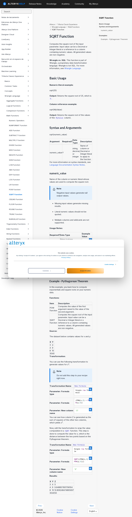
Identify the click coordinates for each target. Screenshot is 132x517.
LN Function (14, 185)
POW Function (14, 190)
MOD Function (14, 150)
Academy (66, 4)
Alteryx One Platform (15, 30)
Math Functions (17, 116)
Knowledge (51, 4)
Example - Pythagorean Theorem (114, 39)
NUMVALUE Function (17, 219)
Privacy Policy (66, 257)
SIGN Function (14, 160)
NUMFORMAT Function (18, 125)
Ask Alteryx (15, 54)
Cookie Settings (109, 264)
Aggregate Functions (17, 101)
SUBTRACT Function (17, 135)
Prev (40, 506)
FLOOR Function (15, 204)
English (93, 511)
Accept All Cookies (85, 270)
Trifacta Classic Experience (15, 76)
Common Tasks (17, 86)
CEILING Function (16, 199)
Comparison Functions (17, 111)
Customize (47, 270)
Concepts (17, 91)
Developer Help (15, 278)
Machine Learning (15, 71)
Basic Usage (104, 24)
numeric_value (107, 30)
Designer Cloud (15, 34)
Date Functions (17, 229)
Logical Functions (17, 106)
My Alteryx (93, 4)
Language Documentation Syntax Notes (67, 165)
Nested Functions (17, 239)
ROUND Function (15, 209)
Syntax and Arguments (109, 27)
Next (92, 506)
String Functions (17, 234)
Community (79, 4)
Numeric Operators (16, 120)
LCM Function (14, 165)
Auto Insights (15, 44)
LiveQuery (15, 39)
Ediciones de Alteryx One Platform (15, 23)
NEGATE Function (16, 155)
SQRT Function (15, 194)
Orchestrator (15, 66)
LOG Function (14, 180)
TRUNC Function (15, 214)
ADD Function (14, 130)
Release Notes (35, 4)
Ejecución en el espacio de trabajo (15, 60)
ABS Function (14, 170)
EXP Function (14, 175)
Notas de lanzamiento (15, 17)
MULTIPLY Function (16, 140)
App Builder (15, 49)
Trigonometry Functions (17, 224)
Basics (17, 81)
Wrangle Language (17, 96)
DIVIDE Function (15, 145)
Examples (103, 36)
